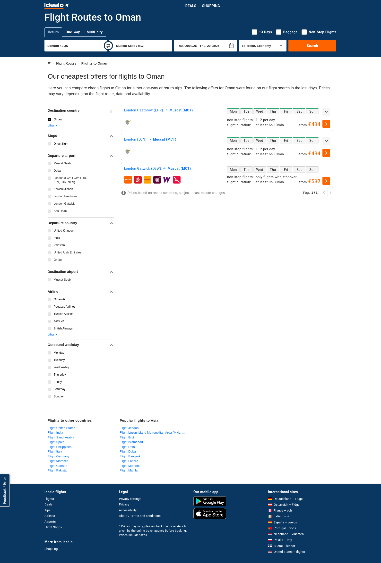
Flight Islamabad (131, 442)
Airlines (49, 516)
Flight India (55, 432)
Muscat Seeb (62, 163)
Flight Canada (57, 466)
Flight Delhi (128, 447)
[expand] (326, 112)
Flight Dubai (128, 451)
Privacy (124, 504)
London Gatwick (64, 203)
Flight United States (61, 428)
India (57, 238)
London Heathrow (65, 196)
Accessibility (128, 510)
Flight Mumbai (130, 466)
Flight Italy (55, 451)
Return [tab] (53, 32)
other (53, 125)
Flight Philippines (59, 447)
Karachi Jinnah (63, 189)
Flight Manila (129, 470)
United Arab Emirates (67, 252)
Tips (47, 510)
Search (312, 46)
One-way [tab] (73, 32)
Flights (49, 499)
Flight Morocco (58, 461)
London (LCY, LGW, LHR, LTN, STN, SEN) (70, 180)
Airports (50, 521)
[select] (326, 124)
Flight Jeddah (129, 428)
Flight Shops (53, 527)
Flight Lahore (129, 461)
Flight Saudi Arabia (61, 437)
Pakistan (59, 245)
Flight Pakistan (58, 470)
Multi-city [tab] (95, 32)
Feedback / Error (5, 490)
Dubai (57, 170)
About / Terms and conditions (140, 516)
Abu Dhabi (60, 211)
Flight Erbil (127, 437)
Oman (58, 119)
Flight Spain (56, 442)
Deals (190, 6)
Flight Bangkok (130, 456)
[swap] (108, 45)
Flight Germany (58, 456)
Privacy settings (130, 499)
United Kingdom (64, 230)
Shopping (211, 6)
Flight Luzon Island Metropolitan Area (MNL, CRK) (155, 432)
